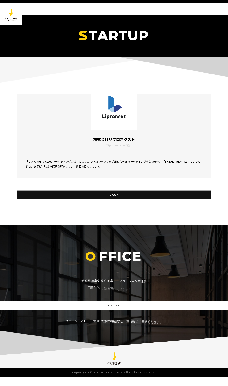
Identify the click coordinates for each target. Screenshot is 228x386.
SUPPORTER (209, 16)
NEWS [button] (148, 9)
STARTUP (186, 13)
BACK (114, 208)
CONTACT (114, 314)
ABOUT (166, 9)
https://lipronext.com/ (114, 146)
